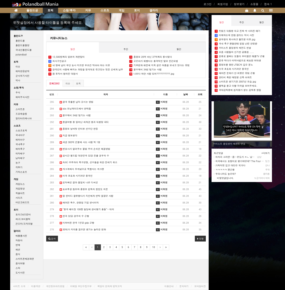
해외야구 (20, 139)
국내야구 (20, 135)
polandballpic (219, 99)
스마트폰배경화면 (25, 258)
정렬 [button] (200, 238)
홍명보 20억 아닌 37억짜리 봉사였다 (150, 57)
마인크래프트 (22, 202)
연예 (18, 244)
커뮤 (88, 10)
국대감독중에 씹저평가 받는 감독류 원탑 (238, 90)
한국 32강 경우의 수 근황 (74, 216)
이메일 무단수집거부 (81, 286)
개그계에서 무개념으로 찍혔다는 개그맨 (82, 169)
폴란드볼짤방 (22, 45)
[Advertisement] (244, 211)
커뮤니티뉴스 (58, 38)
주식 (18, 92)
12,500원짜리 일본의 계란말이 (66, 57)
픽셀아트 (20, 193)
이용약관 (35, 286)
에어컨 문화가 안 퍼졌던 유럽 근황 (235, 73)
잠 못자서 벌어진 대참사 (63, 74)
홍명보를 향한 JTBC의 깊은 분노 (234, 65)
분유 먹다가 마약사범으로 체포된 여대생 (238, 60)
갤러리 (153, 10)
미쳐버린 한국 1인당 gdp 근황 (77, 222)
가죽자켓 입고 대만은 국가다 (229, 165)
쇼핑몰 (254, 4)
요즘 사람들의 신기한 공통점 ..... (234, 52)
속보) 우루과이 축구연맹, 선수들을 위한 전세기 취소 (88, 162)
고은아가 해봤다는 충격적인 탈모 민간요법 (153, 61)
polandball (21, 54)
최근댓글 (218, 153)
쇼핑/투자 (69, 10)
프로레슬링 (21, 113)
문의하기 (184, 286)
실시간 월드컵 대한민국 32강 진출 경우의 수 (84, 155)
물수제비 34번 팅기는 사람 (145, 69)
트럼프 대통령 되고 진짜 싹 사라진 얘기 (237, 31)
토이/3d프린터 (23, 214)
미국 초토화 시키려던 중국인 (76, 175)
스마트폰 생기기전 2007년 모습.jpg (235, 81)
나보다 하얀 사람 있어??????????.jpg (151, 74)
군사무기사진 (22, 75)
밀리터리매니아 (24, 118)
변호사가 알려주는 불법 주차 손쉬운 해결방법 (85, 148)
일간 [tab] (72, 49)
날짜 (185, 94)
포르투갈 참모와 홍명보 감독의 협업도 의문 (84, 189)
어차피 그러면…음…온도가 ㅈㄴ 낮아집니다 (237, 156)
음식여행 (20, 263)
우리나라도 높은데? (225, 173)
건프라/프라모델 (24, 223)
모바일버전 (200, 286)
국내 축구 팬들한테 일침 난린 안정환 (236, 43)
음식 (18, 254)
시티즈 (19, 197)
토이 (137, 10)
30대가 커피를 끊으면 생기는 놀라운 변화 (83, 229)
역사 (18, 80)
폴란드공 (32, 10)
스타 (18, 267)
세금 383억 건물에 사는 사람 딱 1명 (80, 142)
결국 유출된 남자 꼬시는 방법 (76, 101)
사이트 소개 (19, 286)
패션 (18, 249)
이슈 (68, 83)
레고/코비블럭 (23, 219)
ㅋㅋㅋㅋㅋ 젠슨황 (224, 169)
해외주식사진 (22, 97)
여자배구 (20, 153)
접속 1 (268, 4)
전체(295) (54, 83)
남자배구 (20, 158)
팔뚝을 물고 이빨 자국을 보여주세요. (236, 86)
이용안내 (169, 286)
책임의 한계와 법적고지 (109, 286)
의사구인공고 (57, 61)
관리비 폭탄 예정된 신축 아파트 (233, 77)
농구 (18, 162)
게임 (121, 10)
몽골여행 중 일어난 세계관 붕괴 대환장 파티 (84, 122)
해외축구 (20, 148)
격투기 (19, 167)
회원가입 (222, 4)
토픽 (50, 10)
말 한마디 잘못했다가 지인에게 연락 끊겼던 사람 (86, 195)
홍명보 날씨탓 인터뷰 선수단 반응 (79, 128)
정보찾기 (239, 4)
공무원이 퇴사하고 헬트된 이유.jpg (235, 39)
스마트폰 (20, 109)
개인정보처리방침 (55, 286)
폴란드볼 (20, 40)
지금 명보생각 (68, 135)
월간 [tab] (179, 49)
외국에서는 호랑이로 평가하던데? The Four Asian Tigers (244, 161)
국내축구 (20, 144)
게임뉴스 (20, 183)
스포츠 (104, 10)
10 (153, 247)
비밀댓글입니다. (224, 178)
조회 (200, 94)
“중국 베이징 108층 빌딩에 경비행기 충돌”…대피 (87, 209)
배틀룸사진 (21, 235)
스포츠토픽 (21, 130)
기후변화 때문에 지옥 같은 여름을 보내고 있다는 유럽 (159, 65)
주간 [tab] (126, 49)
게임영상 (20, 188)
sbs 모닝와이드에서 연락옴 (75, 108)
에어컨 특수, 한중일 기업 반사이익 (79, 202)
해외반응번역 (22, 71)
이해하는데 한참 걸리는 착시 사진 (234, 35)
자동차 (19, 240)
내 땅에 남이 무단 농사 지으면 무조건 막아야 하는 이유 (79, 65)
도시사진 (20, 272)
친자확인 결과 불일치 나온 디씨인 (79, 182)
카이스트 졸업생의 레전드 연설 (233, 48)
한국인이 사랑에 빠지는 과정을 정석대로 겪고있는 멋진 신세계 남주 (85, 69)
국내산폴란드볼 (24, 49)
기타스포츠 (21, 171)
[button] (52, 238)
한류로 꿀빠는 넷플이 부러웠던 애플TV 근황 (240, 56)
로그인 (207, 4)
